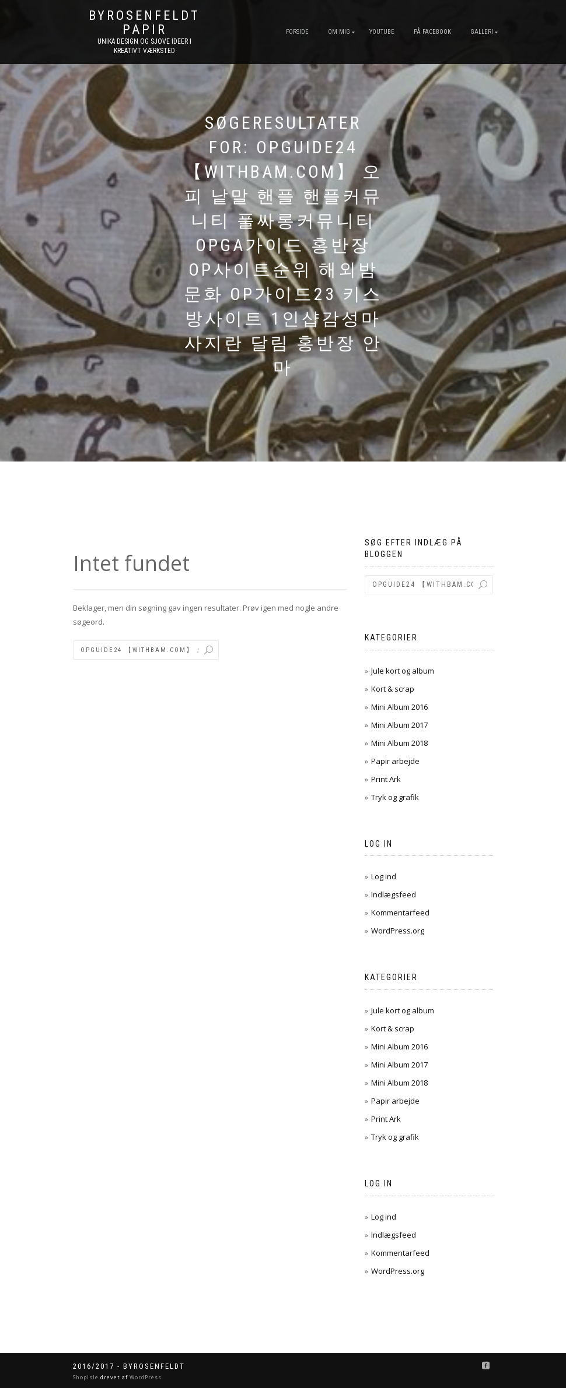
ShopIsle (86, 1377)
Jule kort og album (402, 670)
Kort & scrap (392, 689)
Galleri (481, 32)
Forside (297, 32)
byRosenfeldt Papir (144, 23)
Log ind (383, 876)
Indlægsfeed (393, 894)
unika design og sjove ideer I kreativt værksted (144, 46)
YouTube (381, 32)
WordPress (145, 1377)
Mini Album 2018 (399, 743)
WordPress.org (397, 930)
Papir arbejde (395, 761)
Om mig (339, 32)
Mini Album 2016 (399, 707)
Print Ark (386, 779)
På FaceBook (432, 32)
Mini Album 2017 (399, 725)
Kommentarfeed (400, 912)
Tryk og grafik (395, 797)
